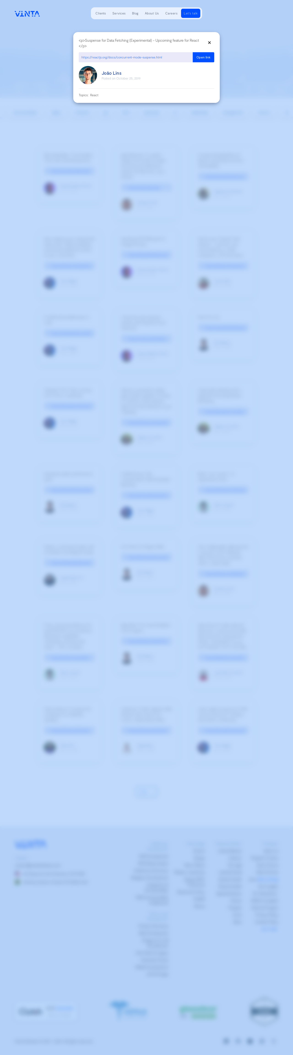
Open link (203, 57)
